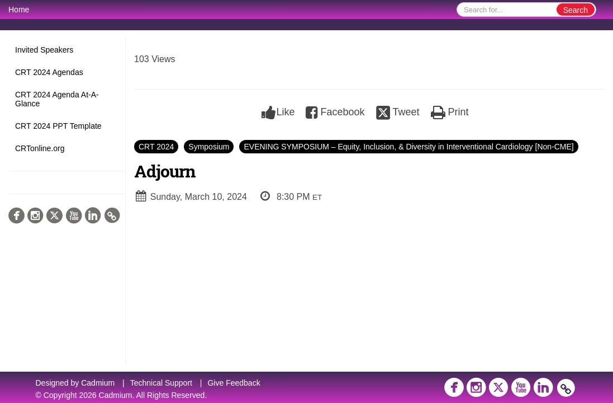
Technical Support (161, 382)
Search (575, 10)
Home (18, 9)
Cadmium (98, 382)
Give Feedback (233, 382)
